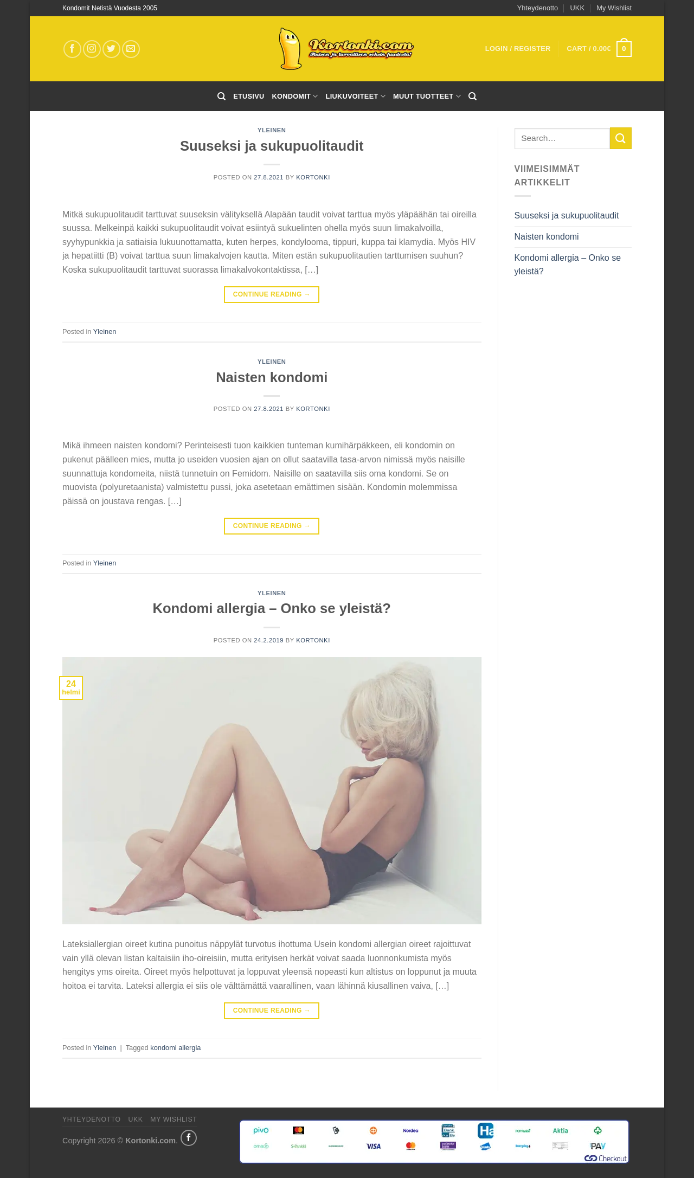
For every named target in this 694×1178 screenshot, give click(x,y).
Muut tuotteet (427, 96)
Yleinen (272, 130)
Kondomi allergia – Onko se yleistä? (272, 608)
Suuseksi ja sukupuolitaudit (271, 145)
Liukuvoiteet (355, 96)
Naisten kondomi (271, 377)
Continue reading (272, 294)
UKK (577, 8)
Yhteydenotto (537, 8)
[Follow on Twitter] (111, 49)
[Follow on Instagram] (92, 49)
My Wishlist (614, 8)
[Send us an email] (131, 49)
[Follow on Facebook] (72, 49)
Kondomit (295, 96)
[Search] (221, 96)
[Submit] (621, 138)
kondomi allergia (175, 1048)
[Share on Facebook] (189, 1138)
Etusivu (248, 96)
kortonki (313, 177)
